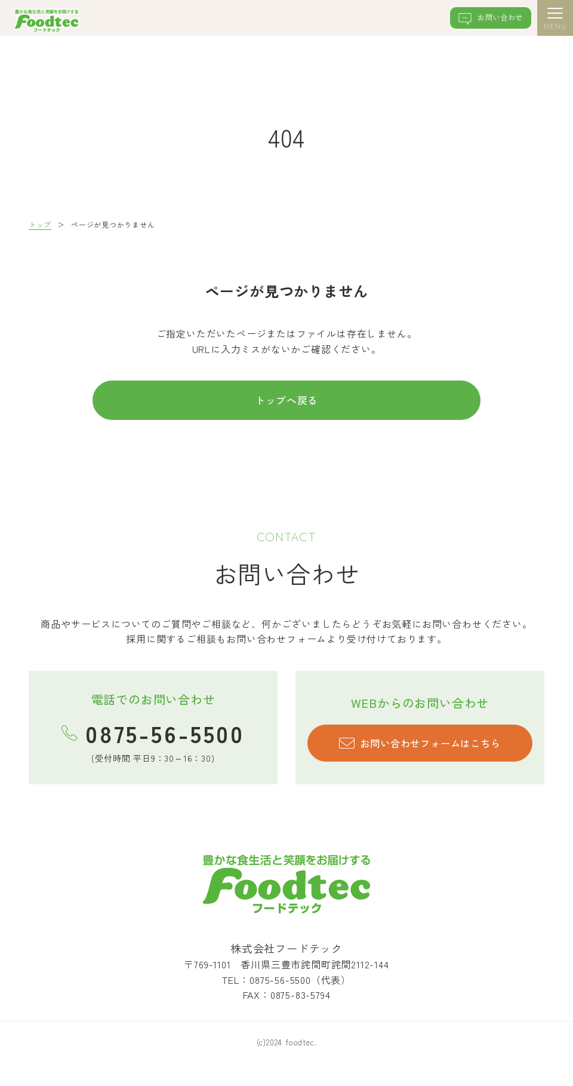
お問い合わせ (484, 20)
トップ (40, 224)
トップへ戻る (287, 402)
